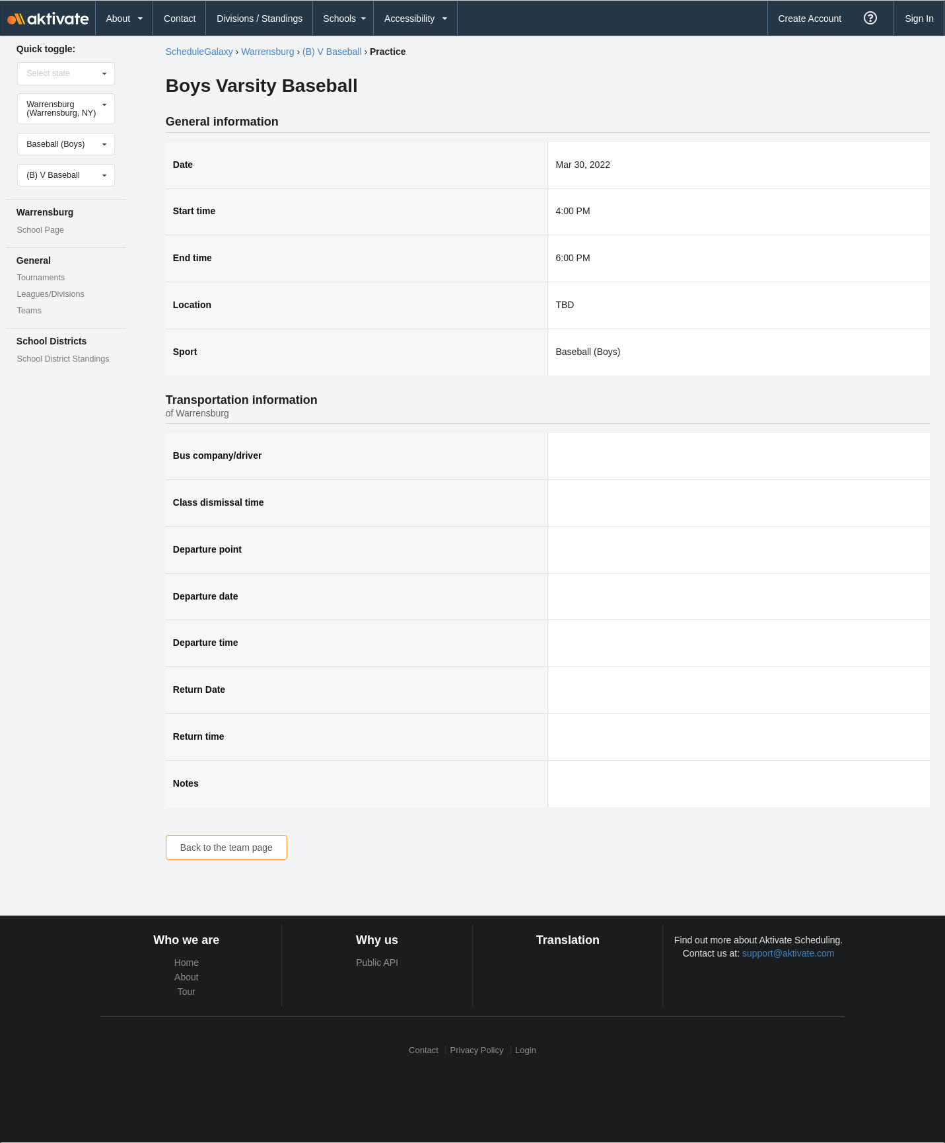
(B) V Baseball (331, 51)
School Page (40, 230)
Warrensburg (267, 51)
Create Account (809, 18)
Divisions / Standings (259, 18)
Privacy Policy (477, 1050)
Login (525, 1050)
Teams (29, 310)
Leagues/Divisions (51, 294)
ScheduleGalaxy (199, 51)
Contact (179, 18)
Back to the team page (226, 847)
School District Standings (63, 359)
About (186, 977)
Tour (186, 991)
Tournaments (41, 277)
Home (186, 962)
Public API (377, 962)
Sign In (919, 18)
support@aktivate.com (788, 953)
